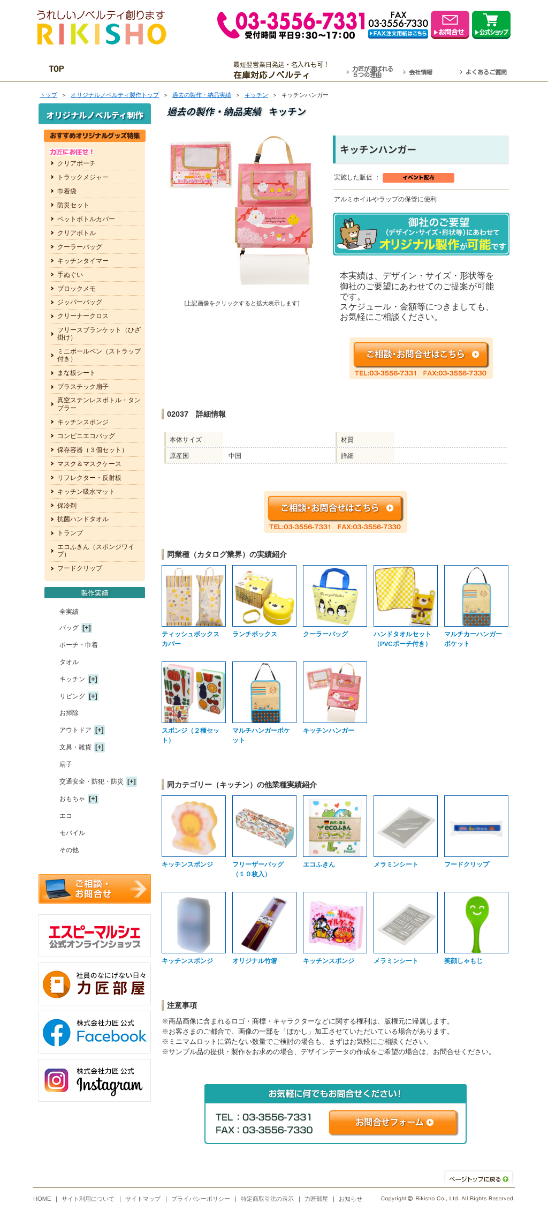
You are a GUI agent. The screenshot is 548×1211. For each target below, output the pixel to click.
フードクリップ (79, 568)
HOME (42, 1198)
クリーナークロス (83, 316)
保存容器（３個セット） (92, 450)
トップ (48, 95)
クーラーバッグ (79, 247)
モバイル (72, 833)
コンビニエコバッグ (86, 436)
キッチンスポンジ (83, 422)
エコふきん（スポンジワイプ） (95, 550)
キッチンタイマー (83, 261)
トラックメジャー (83, 177)
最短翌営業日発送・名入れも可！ (287, 70)
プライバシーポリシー (200, 1198)
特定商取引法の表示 (267, 1198)
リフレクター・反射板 (89, 478)
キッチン (256, 95)
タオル (69, 662)
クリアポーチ (76, 163)
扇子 (65, 764)
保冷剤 (67, 505)
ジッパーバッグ (79, 302)
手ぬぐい (70, 275)
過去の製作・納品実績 (201, 95)
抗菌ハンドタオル (83, 519)
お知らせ (350, 1198)
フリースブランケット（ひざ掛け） (99, 333)
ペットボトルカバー (86, 219)
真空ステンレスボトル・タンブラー (99, 403)
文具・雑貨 (75, 747)
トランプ (70, 533)
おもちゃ (72, 798)
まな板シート (76, 373)
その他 (69, 850)
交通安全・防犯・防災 (91, 781)
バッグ (69, 627)
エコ (65, 815)
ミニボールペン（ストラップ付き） (99, 355)
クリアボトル (76, 233)
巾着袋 (67, 191)
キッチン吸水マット (86, 491)
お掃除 (69, 713)
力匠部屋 (316, 1198)
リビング (72, 696)
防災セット (73, 205)
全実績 (69, 611)
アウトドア (75, 730)
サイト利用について (88, 1198)
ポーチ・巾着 (78, 645)
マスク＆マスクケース (89, 464)
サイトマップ (143, 1198)
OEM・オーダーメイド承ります (156, 70)
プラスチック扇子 (83, 386)
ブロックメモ (76, 288)
